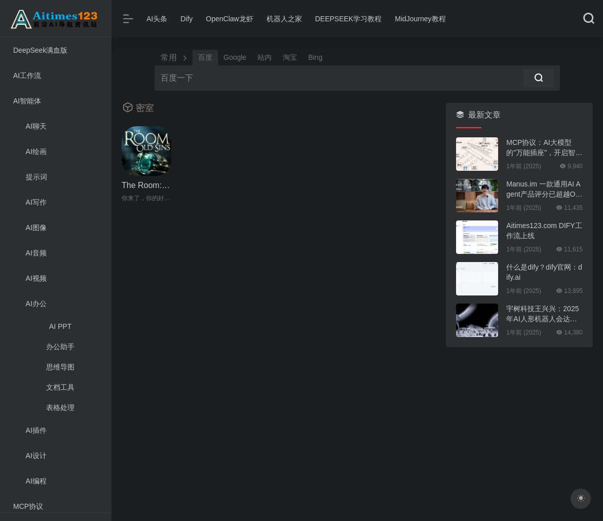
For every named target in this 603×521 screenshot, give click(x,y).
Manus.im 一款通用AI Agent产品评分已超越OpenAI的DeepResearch (543, 189)
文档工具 (60, 387)
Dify (186, 19)
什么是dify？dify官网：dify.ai (544, 272)
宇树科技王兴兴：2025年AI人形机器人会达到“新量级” (542, 314)
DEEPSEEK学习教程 (348, 19)
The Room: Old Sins (146, 185)
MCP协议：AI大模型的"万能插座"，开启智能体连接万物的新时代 (544, 148)
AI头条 (156, 19)
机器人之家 (284, 19)
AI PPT (60, 326)
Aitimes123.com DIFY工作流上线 (544, 230)
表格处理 (60, 407)
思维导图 (60, 367)
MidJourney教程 (420, 19)
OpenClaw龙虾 (229, 19)
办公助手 (60, 347)
